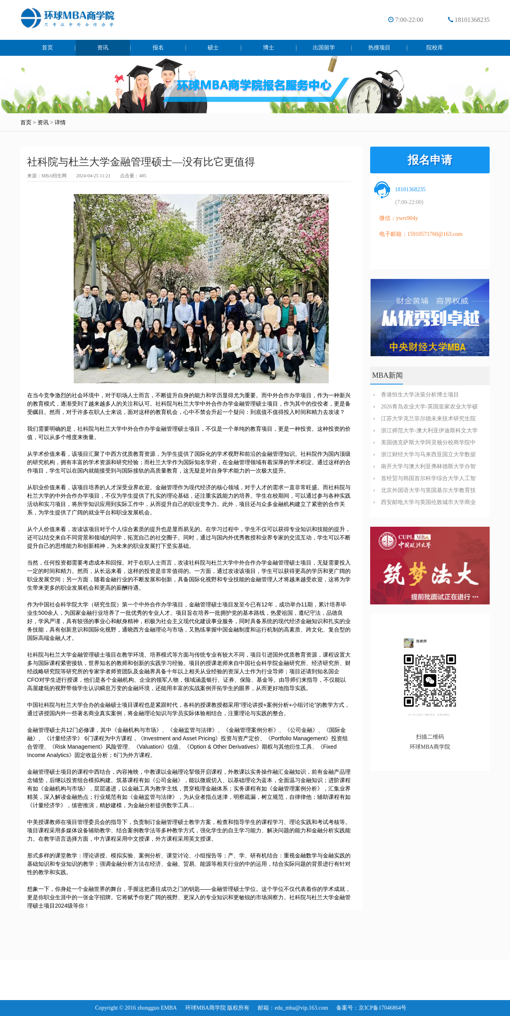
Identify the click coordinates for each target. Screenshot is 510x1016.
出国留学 (324, 48)
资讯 (102, 48)
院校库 (434, 48)
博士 (268, 48)
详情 (60, 123)
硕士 (213, 48)
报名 (158, 48)
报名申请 (430, 160)
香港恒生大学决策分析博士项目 (420, 395)
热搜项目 (379, 48)
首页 (47, 48)
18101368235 (472, 19)
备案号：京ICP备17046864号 (371, 1008)
